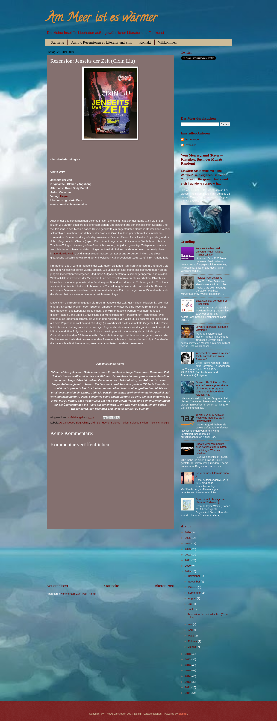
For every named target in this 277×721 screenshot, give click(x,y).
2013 (188, 681)
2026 (188, 532)
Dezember (194, 576)
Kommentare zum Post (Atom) (78, 593)
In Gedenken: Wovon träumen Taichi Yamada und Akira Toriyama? (213, 356)
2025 (188, 537)
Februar (193, 641)
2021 (188, 560)
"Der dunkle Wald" (64, 253)
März (191, 635)
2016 (188, 665)
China (85, 422)
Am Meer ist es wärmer (102, 18)
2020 (188, 565)
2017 (188, 659)
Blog (78, 422)
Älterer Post (164, 586)
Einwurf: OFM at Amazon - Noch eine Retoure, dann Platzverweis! (211, 417)
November (194, 581)
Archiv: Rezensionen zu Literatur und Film (101, 42)
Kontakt (145, 42)
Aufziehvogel (66, 422)
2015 (188, 670)
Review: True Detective (209, 277)
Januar (192, 646)
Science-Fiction (139, 422)
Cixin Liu (96, 422)
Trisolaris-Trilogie (159, 422)
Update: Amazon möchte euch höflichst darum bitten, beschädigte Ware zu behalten (211, 449)
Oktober (193, 587)
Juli (190, 604)
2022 (188, 554)
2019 (188, 571)
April (191, 630)
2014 (188, 676)
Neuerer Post (57, 586)
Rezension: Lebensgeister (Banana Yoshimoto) (211, 501)
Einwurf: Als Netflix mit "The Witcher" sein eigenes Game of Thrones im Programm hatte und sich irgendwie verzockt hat (212, 388)
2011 (188, 693)
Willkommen (167, 42)
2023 (188, 549)
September (194, 592)
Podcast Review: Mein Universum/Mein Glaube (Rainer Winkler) (209, 251)
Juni (190, 609)
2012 (188, 687)
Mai (190, 624)
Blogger (182, 713)
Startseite (57, 42)
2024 (188, 543)
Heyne (64, 196)
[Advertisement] (110, 556)
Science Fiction (120, 422)
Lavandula (190, 145)
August (192, 598)
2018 (188, 654)
